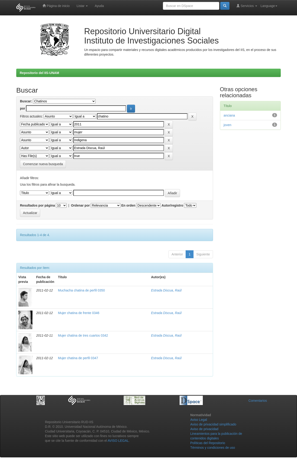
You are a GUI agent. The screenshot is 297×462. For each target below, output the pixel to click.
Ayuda (99, 6)
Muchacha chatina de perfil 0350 (81, 290)
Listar (82, 6)
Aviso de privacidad (204, 429)
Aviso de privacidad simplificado (213, 424)
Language (269, 6)
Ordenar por (80, 205)
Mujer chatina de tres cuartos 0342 (83, 335)
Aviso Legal (198, 420)
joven (227, 125)
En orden (128, 205)
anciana (229, 115)
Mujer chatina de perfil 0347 (78, 358)
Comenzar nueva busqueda (43, 164)
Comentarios (258, 400)
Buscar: (26, 101)
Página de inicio (56, 6)
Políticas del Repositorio (207, 443)
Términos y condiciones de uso (212, 447)
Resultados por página (37, 205)
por (22, 108)
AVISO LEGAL (118, 440)
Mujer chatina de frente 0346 (78, 313)
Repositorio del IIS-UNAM (39, 73)
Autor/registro (172, 205)
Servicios (246, 6)
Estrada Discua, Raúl (166, 290)
